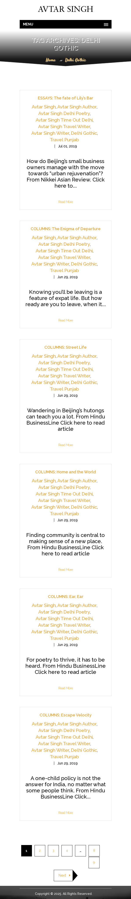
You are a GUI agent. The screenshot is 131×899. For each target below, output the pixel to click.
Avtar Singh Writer (50, 133)
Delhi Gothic (84, 133)
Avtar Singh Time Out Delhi (64, 120)
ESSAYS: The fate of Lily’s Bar (65, 98)
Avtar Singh (44, 106)
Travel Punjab (64, 139)
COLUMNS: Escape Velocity (65, 715)
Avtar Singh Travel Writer (64, 126)
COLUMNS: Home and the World (65, 472)
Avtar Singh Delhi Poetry (64, 113)
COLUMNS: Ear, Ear (65, 596)
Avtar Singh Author (77, 106)
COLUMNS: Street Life (65, 347)
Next (64, 875)
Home (50, 60)
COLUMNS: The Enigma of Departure (66, 228)
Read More (65, 202)
